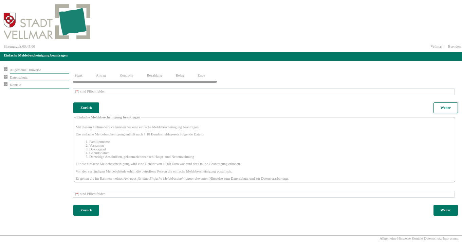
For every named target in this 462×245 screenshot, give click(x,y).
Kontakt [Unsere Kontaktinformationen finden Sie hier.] (15, 85)
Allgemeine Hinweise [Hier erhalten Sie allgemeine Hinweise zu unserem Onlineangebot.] (25, 70)
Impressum (451, 238)
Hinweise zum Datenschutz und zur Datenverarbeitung (248, 178)
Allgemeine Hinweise (395, 238)
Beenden (454, 46)
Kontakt (417, 238)
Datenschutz (433, 238)
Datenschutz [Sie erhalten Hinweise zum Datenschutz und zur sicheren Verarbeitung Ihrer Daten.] (18, 77)
